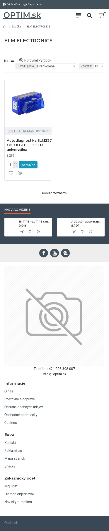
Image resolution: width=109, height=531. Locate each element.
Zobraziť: (86, 66)
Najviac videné (17, 210)
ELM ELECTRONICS (21, 131)
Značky (16, 26)
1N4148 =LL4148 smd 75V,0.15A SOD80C (35, 221)
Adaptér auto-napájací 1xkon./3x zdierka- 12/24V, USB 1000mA (87, 221)
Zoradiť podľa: (26, 66)
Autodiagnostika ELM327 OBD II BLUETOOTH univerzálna (29, 145)
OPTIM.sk (22, 15)
